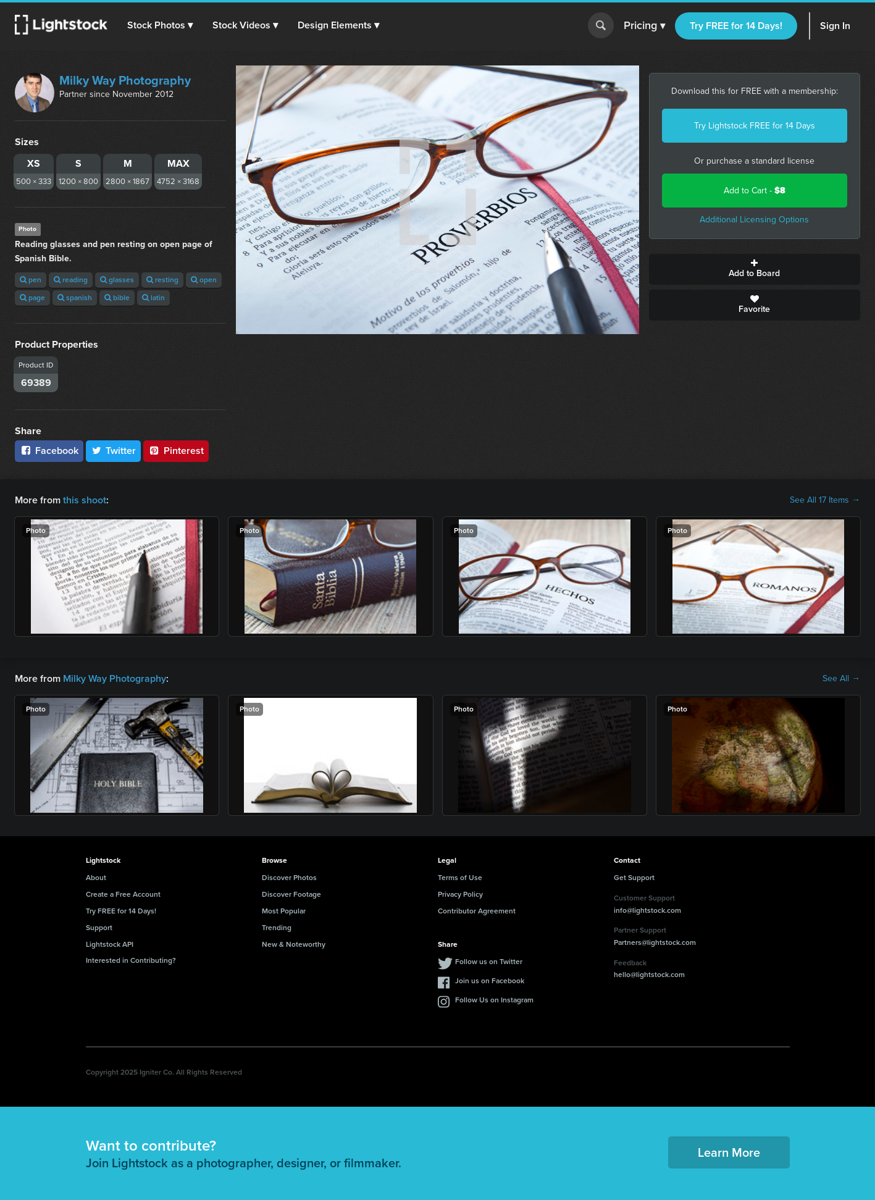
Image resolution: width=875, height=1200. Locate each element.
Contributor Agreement (477, 911)
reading (71, 279)
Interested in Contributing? (131, 960)
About (96, 877)
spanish (74, 297)
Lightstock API (109, 944)
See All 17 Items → (825, 500)
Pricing (644, 26)
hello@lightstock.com (649, 974)
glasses (117, 279)
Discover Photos (289, 877)
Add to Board (754, 269)
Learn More (729, 1152)
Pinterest (176, 450)
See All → (841, 679)
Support (99, 927)
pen (30, 279)
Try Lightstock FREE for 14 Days (754, 125)
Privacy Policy (460, 894)
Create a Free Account (123, 894)
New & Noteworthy (293, 944)
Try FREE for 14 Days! (736, 26)
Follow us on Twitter (488, 961)
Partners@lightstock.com (655, 942)
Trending (276, 927)
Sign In (835, 26)
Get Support (634, 877)
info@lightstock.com (647, 910)
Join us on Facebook (489, 980)
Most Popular (284, 911)
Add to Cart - (754, 190)
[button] (160, 25)
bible (117, 297)
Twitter (113, 450)
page (32, 297)
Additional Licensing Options (754, 219)
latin (153, 297)
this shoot (84, 500)
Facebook (49, 450)
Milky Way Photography (125, 80)
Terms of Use (460, 877)
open (204, 279)
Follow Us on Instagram (494, 999)
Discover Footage (291, 894)
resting (162, 279)
